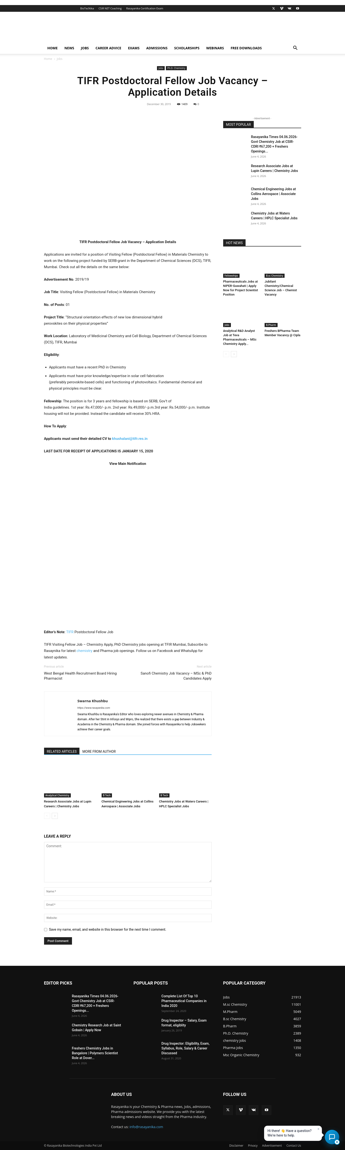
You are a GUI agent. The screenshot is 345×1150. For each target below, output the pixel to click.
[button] (295, 48)
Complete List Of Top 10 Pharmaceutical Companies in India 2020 (184, 1001)
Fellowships (231, 275)
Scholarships (187, 48)
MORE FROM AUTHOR (99, 751)
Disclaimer (236, 1146)
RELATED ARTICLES (62, 751)
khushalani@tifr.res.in (130, 438)
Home (52, 48)
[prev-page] (47, 816)
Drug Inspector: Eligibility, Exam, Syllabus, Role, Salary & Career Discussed (186, 1048)
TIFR (70, 632)
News (69, 48)
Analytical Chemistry (57, 795)
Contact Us (293, 1146)
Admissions (156, 48)
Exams (134, 48)
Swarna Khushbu (93, 700)
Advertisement (272, 1146)
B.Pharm (271, 325)
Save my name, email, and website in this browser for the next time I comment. (107, 929)
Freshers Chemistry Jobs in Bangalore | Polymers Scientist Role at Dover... (95, 1053)
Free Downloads (246, 48)
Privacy (253, 1146)
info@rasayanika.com (146, 1127)
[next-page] (55, 816)
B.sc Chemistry (274, 275)
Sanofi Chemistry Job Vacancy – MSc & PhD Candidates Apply (176, 676)
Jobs (85, 48)
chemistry (84, 651)
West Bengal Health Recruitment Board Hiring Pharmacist (80, 676)
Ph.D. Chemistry (176, 68)
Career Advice (108, 48)
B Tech (107, 795)
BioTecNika (87, 8)
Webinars (215, 48)
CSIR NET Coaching (110, 8)
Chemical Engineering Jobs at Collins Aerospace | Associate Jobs (273, 194)
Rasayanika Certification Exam (144, 8)
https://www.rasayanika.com (94, 707)
